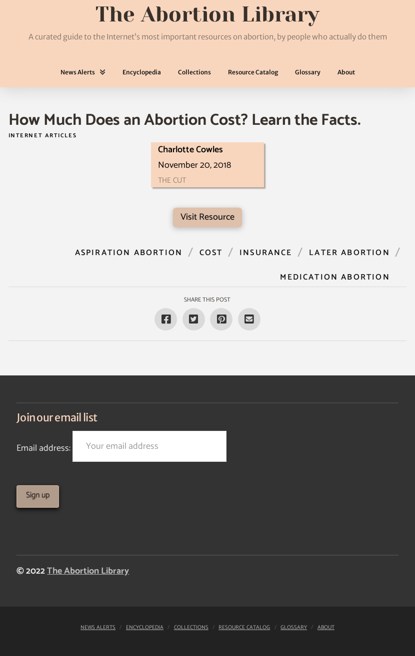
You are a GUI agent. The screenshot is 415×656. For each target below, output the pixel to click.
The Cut (172, 180)
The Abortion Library (88, 571)
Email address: (121, 446)
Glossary (293, 627)
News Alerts (98, 627)
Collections (191, 627)
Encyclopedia (145, 627)
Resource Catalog (244, 627)
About (326, 627)
